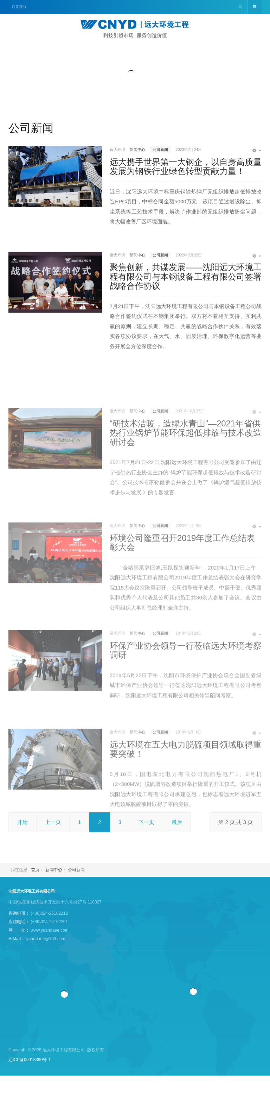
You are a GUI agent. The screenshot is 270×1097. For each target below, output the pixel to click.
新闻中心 (53, 869)
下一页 (146, 822)
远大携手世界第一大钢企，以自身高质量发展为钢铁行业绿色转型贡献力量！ (186, 181)
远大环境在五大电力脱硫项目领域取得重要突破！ (186, 797)
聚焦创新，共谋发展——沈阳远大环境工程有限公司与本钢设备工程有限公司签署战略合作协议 (186, 295)
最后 (177, 822)
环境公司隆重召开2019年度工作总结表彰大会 (182, 597)
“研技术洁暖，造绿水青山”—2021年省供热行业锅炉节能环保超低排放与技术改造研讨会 (186, 487)
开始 (22, 822)
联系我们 (19, 7)
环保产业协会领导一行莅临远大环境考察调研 (186, 693)
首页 (35, 869)
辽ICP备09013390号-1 (29, 1059)
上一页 (53, 822)
